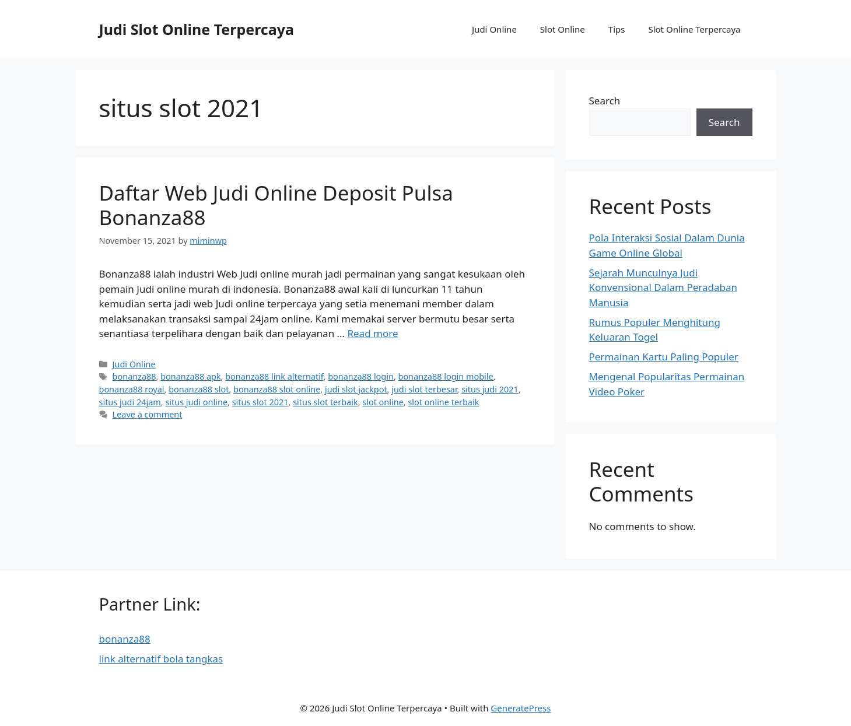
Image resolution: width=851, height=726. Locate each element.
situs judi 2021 (489, 389)
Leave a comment (148, 414)
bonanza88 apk (190, 376)
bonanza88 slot (199, 389)
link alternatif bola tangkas (161, 658)
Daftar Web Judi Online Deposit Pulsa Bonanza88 (276, 205)
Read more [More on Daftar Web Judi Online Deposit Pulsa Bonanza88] (372, 333)
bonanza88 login (361, 376)
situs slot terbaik (325, 402)
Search (605, 100)
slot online (383, 402)
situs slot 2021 (260, 402)
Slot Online (562, 29)
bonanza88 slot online (276, 389)
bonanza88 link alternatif (274, 376)
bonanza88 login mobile (445, 376)
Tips (616, 29)
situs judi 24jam (130, 402)
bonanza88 (134, 376)
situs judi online (196, 402)
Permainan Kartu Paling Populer (663, 356)
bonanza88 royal (131, 389)
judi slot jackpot (356, 389)
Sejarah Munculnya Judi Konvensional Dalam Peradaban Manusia (663, 287)
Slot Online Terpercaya (694, 29)
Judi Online (494, 29)
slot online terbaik (443, 402)
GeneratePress (521, 708)
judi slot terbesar (424, 389)
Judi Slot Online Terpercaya (196, 29)
